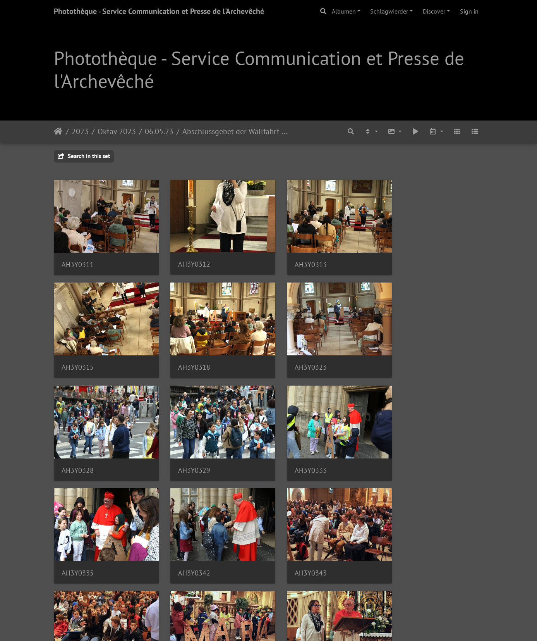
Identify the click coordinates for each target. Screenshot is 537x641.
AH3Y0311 (78, 260)
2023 (80, 131)
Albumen (344, 11)
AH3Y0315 (409, 260)
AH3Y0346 (188, 555)
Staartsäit (58, 131)
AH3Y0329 (409, 359)
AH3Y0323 (188, 358)
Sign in (469, 11)
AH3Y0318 (78, 359)
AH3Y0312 (188, 260)
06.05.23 (159, 131)
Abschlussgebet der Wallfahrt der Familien (236, 131)
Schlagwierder (389, 11)
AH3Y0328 (298, 359)
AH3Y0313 (298, 260)
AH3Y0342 (298, 457)
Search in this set (84, 156)
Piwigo (290, 625)
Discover (434, 11)
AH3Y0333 (78, 457)
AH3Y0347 (298, 555)
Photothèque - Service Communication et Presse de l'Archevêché (159, 11)
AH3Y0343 (409, 457)
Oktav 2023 (117, 131)
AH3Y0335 (188, 457)
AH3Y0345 (78, 555)
